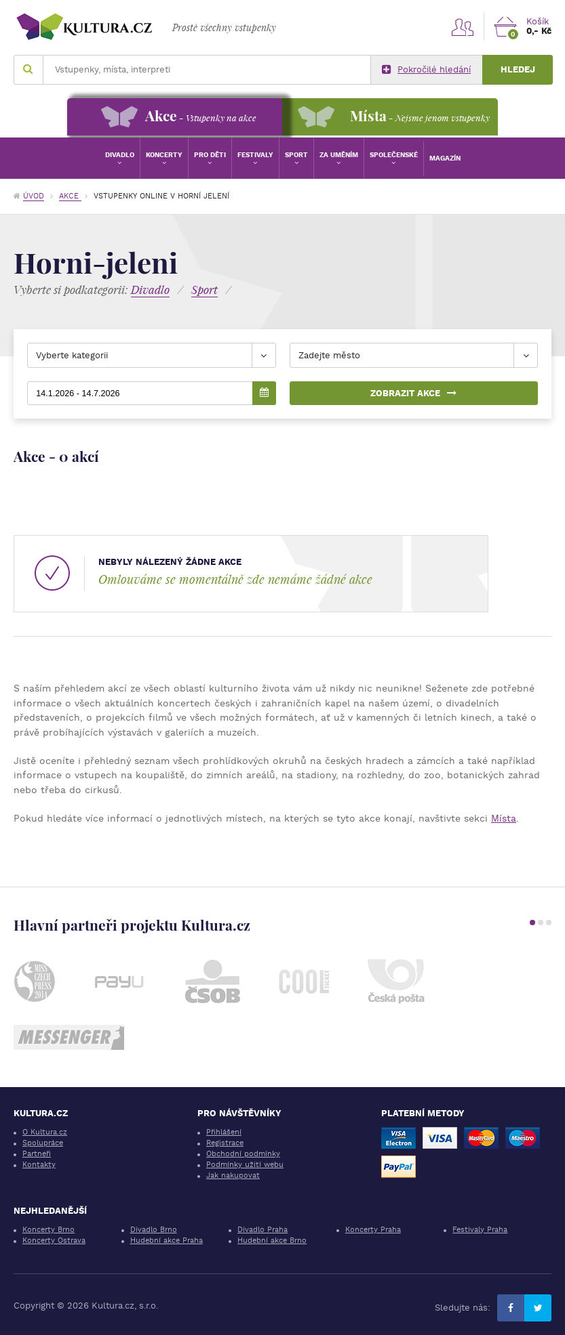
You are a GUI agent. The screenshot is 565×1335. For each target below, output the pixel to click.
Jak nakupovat (233, 1175)
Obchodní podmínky (243, 1153)
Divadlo (119, 154)
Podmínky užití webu (245, 1164)
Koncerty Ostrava (53, 1240)
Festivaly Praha (479, 1229)
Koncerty (164, 154)
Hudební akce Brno (272, 1240)
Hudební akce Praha (166, 1240)
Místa (503, 818)
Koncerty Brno (48, 1229)
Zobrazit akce (413, 393)
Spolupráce (42, 1143)
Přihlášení (223, 1132)
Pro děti (210, 154)
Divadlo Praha (262, 1229)
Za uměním (338, 154)
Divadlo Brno (153, 1229)
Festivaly (255, 154)
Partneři (36, 1153)
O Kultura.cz (44, 1132)
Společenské (394, 154)
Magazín (445, 158)
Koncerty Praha (373, 1229)
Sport (296, 154)
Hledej (518, 69)
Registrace (224, 1143)
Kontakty (39, 1164)
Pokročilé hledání (426, 69)
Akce (70, 196)
